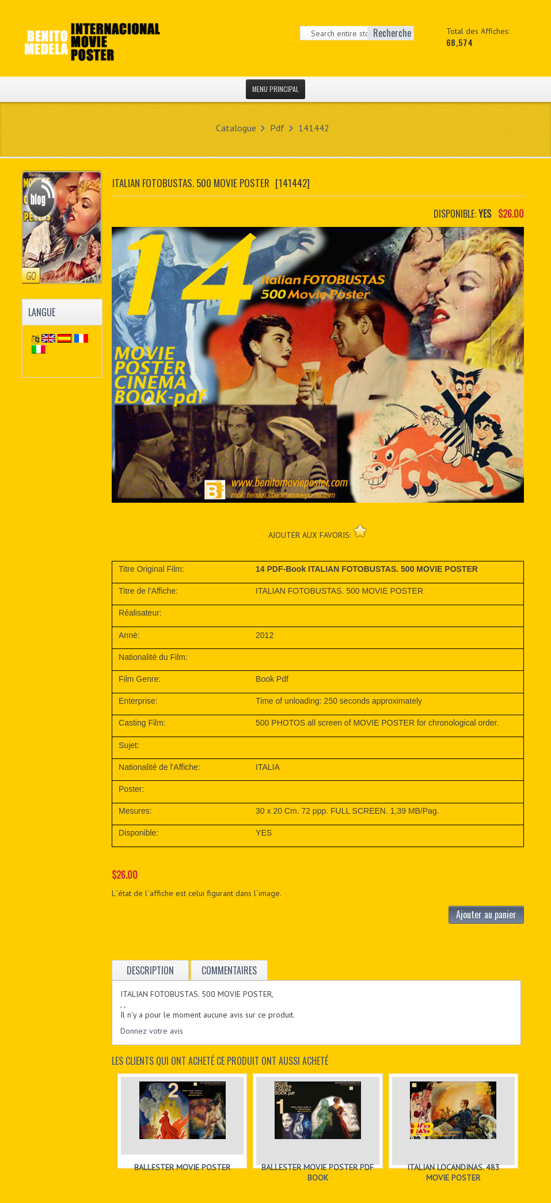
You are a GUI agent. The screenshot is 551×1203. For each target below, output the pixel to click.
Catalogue (236, 128)
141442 (313, 128)
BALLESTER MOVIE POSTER (182, 1167)
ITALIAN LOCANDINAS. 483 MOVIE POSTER (453, 1172)
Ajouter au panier (486, 914)
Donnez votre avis (151, 1031)
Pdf (277, 128)
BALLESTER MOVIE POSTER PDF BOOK (317, 1172)
